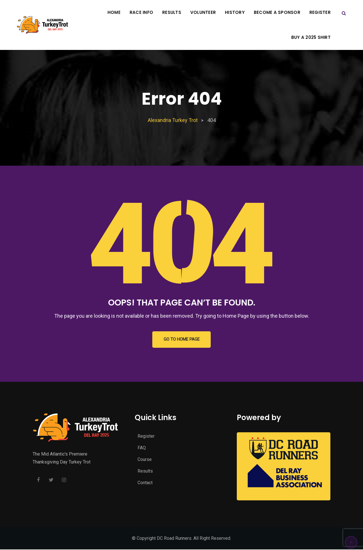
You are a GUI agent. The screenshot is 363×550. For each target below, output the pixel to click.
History (235, 12)
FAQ (142, 448)
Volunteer (203, 12)
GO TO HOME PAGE (182, 339)
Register (320, 12)
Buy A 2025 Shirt (311, 37)
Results (171, 12)
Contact (145, 483)
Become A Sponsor (277, 12)
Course (145, 460)
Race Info (141, 12)
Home (114, 12)
